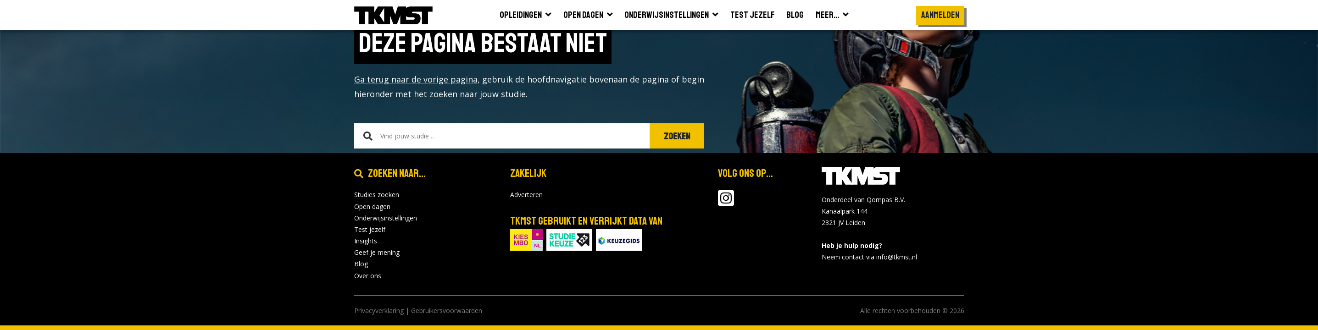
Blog (361, 263)
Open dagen (372, 206)
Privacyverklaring (379, 310)
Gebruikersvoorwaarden (446, 310)
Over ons (367, 275)
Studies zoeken (376, 194)
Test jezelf (369, 229)
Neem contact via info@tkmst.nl (869, 257)
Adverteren (526, 194)
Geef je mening (377, 252)
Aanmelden (940, 15)
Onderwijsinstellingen (385, 218)
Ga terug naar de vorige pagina (416, 79)
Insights (365, 240)
